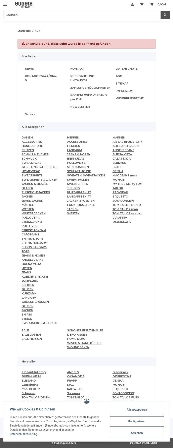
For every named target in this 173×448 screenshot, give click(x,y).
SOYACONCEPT (123, 201)
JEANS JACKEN (32, 201)
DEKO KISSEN (77, 334)
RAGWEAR (120, 192)
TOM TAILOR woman (127, 213)
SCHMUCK (29, 158)
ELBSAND (120, 163)
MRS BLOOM (31, 389)
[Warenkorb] (158, 4)
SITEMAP (122, 83)
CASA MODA (122, 158)
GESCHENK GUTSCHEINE (39, 167)
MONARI (119, 179)
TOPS (26, 251)
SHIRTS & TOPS (32, 238)
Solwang (73, 393)
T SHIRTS (73, 188)
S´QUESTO (120, 196)
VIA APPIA (120, 217)
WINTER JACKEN (34, 213)
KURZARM (29, 293)
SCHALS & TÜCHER (35, 154)
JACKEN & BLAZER (35, 184)
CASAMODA (75, 376)
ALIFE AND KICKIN (126, 146)
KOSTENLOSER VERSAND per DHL (88, 97)
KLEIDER (28, 285)
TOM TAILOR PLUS (126, 397)
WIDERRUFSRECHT (129, 98)
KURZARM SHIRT (79, 192)
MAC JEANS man (125, 175)
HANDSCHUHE (32, 146)
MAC (70, 385)
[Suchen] (82, 15)
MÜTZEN (28, 150)
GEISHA (118, 171)
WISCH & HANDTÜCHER (84, 343)
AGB (119, 76)
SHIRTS (27, 314)
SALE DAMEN (31, 334)
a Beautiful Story (34, 372)
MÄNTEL (28, 205)
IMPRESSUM (124, 91)
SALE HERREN (32, 339)
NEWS (29, 68)
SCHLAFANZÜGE (79, 171)
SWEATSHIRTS (32, 175)
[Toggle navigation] (5, 2)
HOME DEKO (76, 339)
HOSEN (27, 268)
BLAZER (27, 188)
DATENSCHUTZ (126, 68)
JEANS (26, 272)
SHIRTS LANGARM (34, 247)
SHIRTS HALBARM (34, 243)
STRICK (27, 319)
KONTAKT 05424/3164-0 (41, 78)
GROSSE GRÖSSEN (35, 302)
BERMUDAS (75, 158)
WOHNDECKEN (78, 347)
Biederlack (120, 372)
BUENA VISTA (31, 264)
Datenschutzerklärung (23, 434)
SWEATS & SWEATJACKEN (86, 175)
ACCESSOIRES (32, 142)
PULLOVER (29, 226)
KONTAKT (77, 68)
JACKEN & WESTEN (81, 201)
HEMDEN (73, 146)
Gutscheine (30, 385)
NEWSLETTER (80, 107)
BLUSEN (28, 289)
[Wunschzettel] (142, 4)
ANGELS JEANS (32, 260)
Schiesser (29, 393)
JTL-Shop (151, 442)
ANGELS (73, 372)
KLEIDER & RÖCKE (35, 276)
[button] (132, 4)
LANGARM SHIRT (79, 196)
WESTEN (28, 209)
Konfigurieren (136, 421)
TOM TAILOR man (125, 209)
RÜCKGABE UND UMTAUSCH (82, 78)
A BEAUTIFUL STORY (127, 142)
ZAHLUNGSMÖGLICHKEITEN (90, 88)
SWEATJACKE (31, 163)
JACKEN (27, 196)
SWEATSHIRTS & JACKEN (39, 179)
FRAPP (117, 167)
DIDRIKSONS (122, 222)
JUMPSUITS (30, 281)
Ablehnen (137, 433)
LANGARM (29, 297)
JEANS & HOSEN (33, 255)
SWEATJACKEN (78, 179)
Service (30, 114)
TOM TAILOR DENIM (127, 205)
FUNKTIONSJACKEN (36, 192)
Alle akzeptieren (137, 409)
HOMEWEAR (31, 171)
